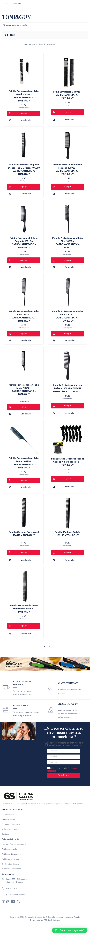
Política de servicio (9, 849)
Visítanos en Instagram (11, 829)
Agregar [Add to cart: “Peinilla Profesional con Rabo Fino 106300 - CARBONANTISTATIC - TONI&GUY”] (62, 334)
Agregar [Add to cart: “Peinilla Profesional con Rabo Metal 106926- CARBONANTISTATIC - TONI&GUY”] (18, 480)
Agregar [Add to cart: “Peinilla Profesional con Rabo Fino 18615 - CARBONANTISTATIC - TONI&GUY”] (62, 260)
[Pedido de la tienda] (45, 25)
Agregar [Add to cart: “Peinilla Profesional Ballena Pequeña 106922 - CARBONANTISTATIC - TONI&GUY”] (62, 187)
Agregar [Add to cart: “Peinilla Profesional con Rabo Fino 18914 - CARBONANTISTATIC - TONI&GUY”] (18, 334)
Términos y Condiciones (11, 869)
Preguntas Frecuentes (11, 824)
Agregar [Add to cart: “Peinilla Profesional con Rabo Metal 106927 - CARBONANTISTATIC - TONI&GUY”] (18, 113)
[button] (69, 930)
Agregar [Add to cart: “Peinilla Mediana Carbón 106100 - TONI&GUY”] (62, 552)
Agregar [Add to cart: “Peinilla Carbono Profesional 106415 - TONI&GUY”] (18, 552)
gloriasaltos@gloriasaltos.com (17, 894)
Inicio (6, 4)
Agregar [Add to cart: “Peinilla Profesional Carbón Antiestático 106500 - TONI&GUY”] (18, 626)
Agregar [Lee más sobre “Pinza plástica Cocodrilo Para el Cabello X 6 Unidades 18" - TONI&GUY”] (62, 479)
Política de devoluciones (11, 854)
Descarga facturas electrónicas (14, 844)
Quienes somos (8, 815)
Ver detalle (26, 120)
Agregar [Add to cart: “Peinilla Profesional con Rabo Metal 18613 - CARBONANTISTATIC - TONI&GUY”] (18, 407)
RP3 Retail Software (52, 920)
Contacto (5, 834)
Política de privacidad (10, 859)
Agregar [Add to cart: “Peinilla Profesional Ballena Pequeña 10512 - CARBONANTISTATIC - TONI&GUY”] (18, 260)
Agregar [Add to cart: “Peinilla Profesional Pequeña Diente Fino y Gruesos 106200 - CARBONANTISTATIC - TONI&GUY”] (18, 187)
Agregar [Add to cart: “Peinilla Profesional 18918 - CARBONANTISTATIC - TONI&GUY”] (62, 112)
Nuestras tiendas (8, 819)
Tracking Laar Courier (10, 864)
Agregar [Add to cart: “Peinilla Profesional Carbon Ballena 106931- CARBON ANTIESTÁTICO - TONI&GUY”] (62, 405)
